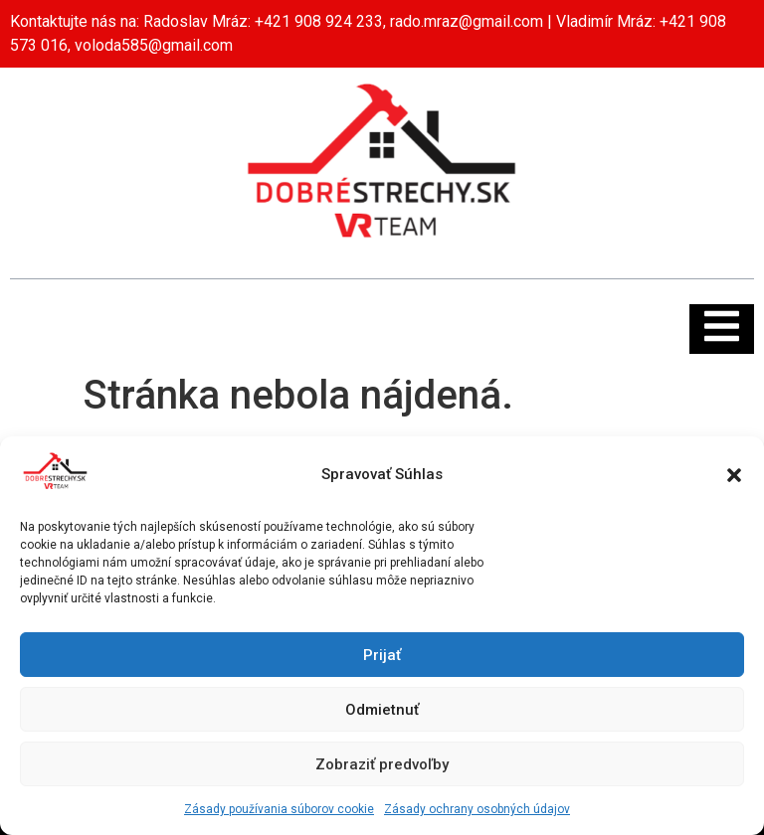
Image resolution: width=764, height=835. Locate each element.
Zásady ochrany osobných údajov (477, 809)
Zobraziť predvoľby (382, 764)
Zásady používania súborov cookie (279, 809)
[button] (734, 475)
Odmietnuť (382, 710)
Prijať (382, 655)
